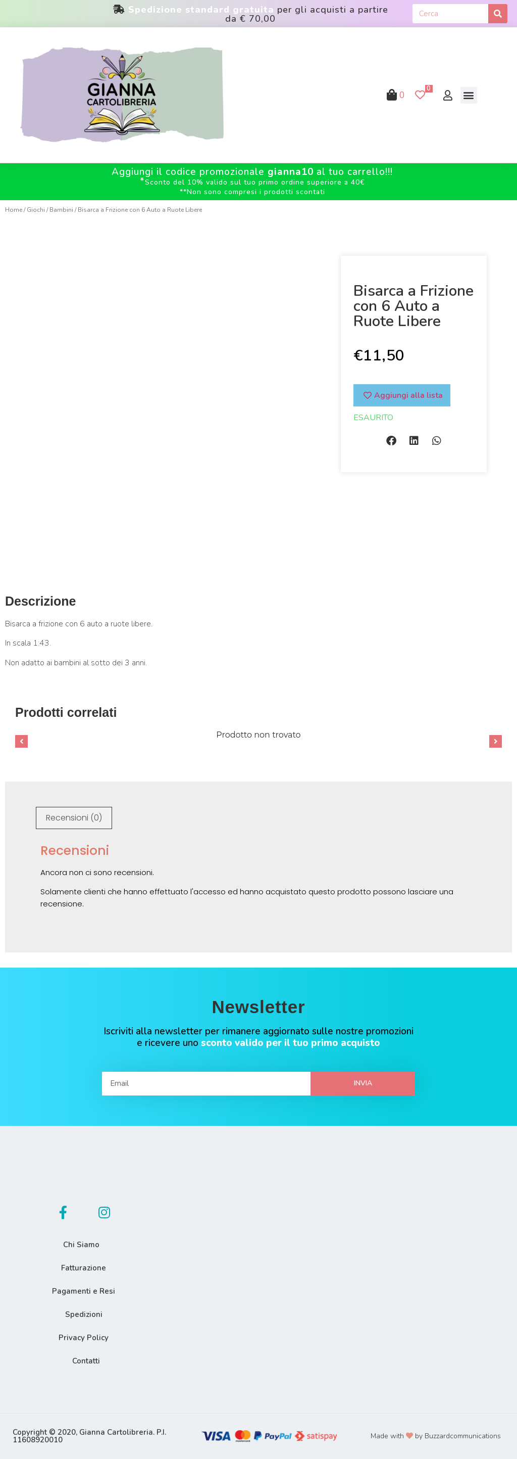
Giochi (36, 210)
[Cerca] (497, 13)
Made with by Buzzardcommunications (436, 1436)
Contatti (86, 1361)
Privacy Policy (84, 1338)
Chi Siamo (81, 1245)
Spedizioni (83, 1314)
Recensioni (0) (74, 818)
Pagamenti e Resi (83, 1291)
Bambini (61, 210)
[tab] (74, 818)
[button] (468, 95)
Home (13, 210)
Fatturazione (83, 1268)
